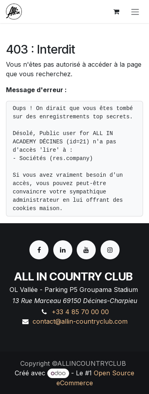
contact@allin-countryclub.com (80, 321)
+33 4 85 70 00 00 (80, 312)
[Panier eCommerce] (116, 11)
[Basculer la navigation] (135, 11)
